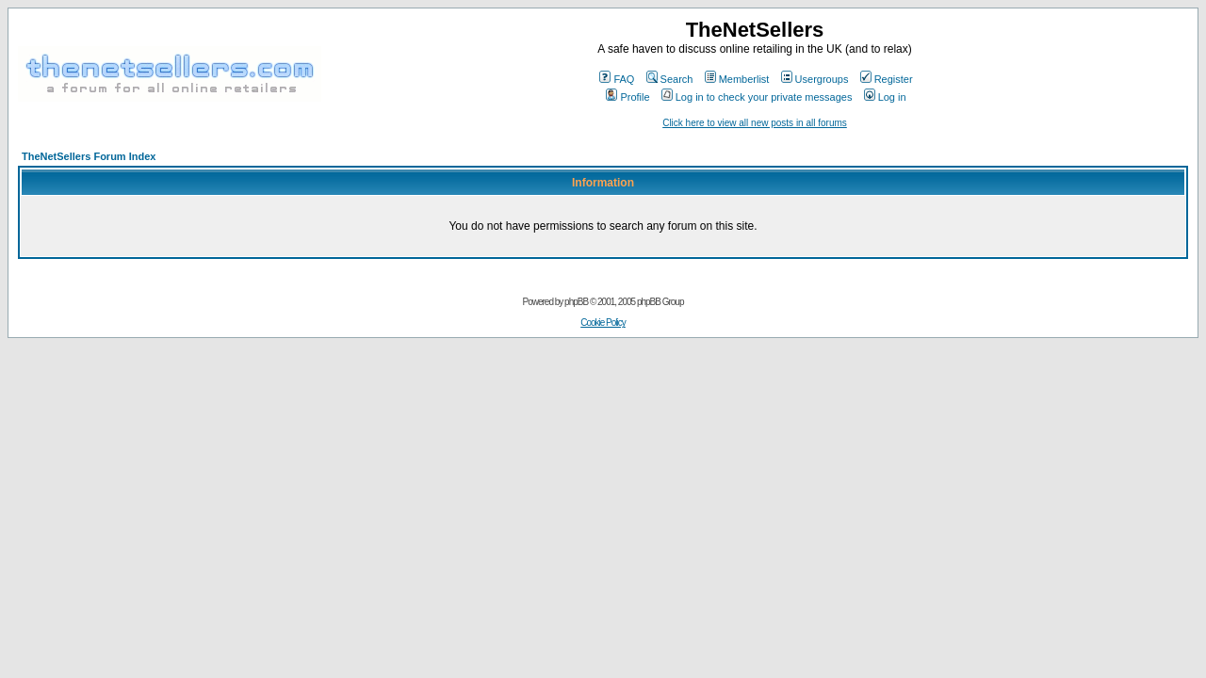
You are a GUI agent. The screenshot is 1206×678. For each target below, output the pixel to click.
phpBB (576, 302)
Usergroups (815, 79)
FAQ (616, 79)
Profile (627, 97)
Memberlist (737, 79)
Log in (885, 97)
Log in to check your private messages (757, 97)
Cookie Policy (603, 322)
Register (886, 79)
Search (669, 79)
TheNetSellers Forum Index (88, 156)
